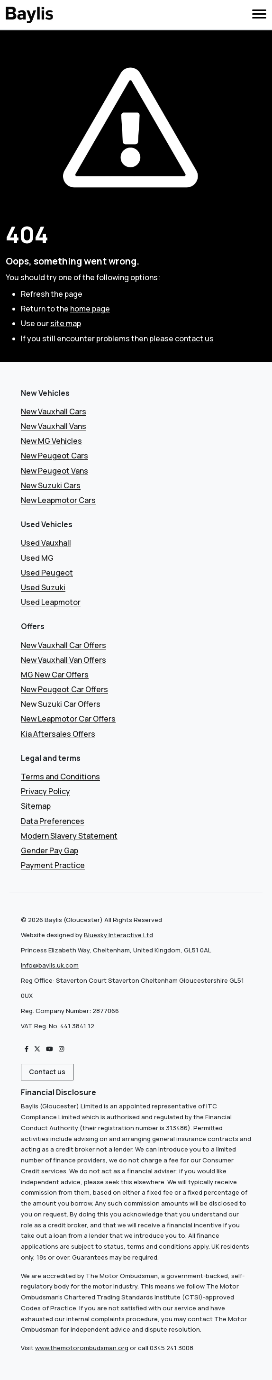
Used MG (37, 558)
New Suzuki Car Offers (60, 704)
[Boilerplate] (29, 15)
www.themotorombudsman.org (81, 1347)
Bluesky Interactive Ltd (118, 935)
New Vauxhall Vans (53, 426)
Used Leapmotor (51, 602)
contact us (194, 338)
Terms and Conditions (60, 776)
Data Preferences (52, 821)
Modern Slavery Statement (69, 836)
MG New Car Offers (55, 674)
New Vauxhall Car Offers (63, 645)
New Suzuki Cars (51, 485)
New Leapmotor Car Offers (68, 718)
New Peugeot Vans (54, 471)
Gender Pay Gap (49, 850)
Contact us (47, 1071)
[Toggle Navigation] (259, 14)
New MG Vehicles (51, 441)
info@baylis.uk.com (50, 965)
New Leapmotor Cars (58, 500)
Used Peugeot (47, 572)
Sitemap (36, 806)
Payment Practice (53, 865)
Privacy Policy (45, 791)
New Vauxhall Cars (53, 411)
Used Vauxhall (46, 543)
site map (65, 323)
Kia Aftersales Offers (58, 734)
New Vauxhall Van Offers (63, 660)
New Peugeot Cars (54, 455)
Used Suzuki (43, 587)
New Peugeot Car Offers (64, 689)
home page (90, 308)
